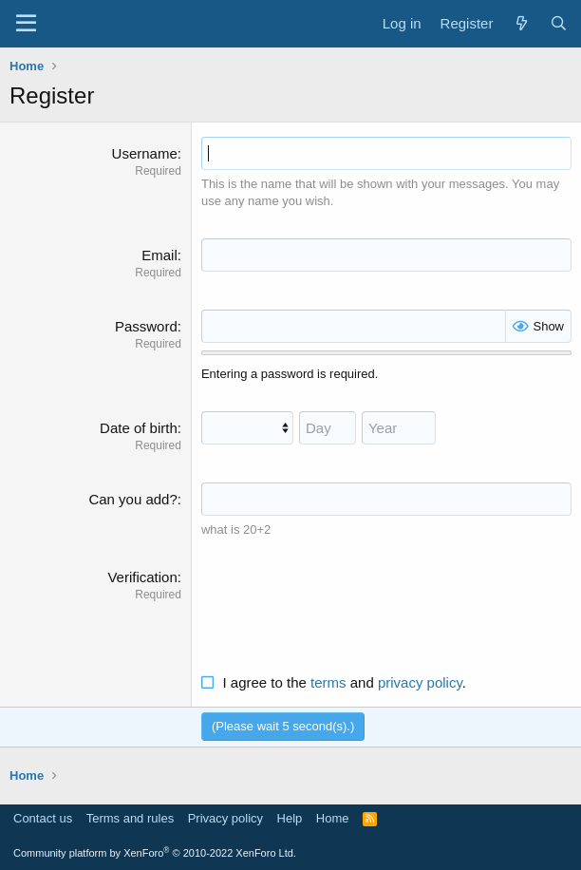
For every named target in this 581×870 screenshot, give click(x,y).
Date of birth (139, 428)
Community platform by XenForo (154, 853)
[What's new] (520, 23)
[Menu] (26, 23)
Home (332, 818)
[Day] (327, 427)
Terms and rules (130, 818)
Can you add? (132, 499)
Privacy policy (225, 818)
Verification (142, 577)
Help (290, 818)
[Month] (247, 427)
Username (145, 153)
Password (146, 326)
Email (159, 255)
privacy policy (420, 682)
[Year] (399, 427)
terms (328, 682)
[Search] (558, 23)
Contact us (42, 818)
